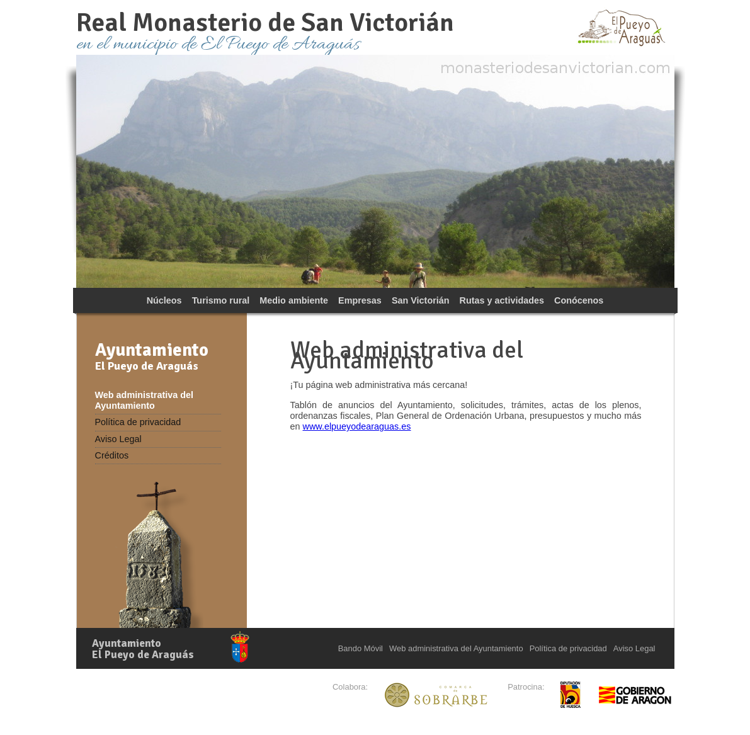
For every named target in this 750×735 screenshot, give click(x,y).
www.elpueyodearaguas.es (357, 426)
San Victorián (421, 300)
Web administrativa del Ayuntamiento (144, 400)
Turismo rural (221, 300)
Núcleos (164, 300)
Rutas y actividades (502, 300)
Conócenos (578, 300)
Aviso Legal (118, 439)
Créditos (112, 455)
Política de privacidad (138, 422)
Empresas (360, 300)
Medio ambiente (293, 300)
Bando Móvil (360, 648)
